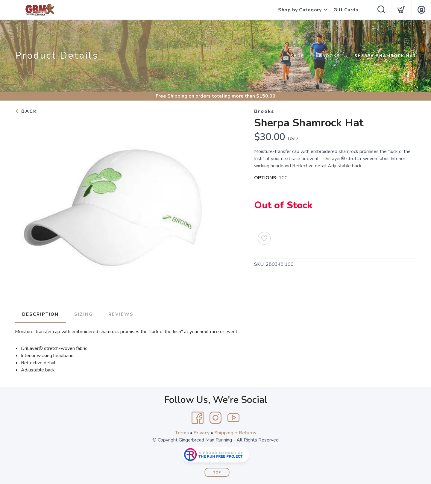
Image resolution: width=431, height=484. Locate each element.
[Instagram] (215, 418)
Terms (182, 433)
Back (26, 111)
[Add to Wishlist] (264, 238)
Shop (297, 56)
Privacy (202, 433)
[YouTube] (233, 418)
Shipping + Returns (235, 433)
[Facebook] (198, 418)
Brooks (329, 56)
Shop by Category (299, 10)
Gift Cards (345, 10)
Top (217, 472)
